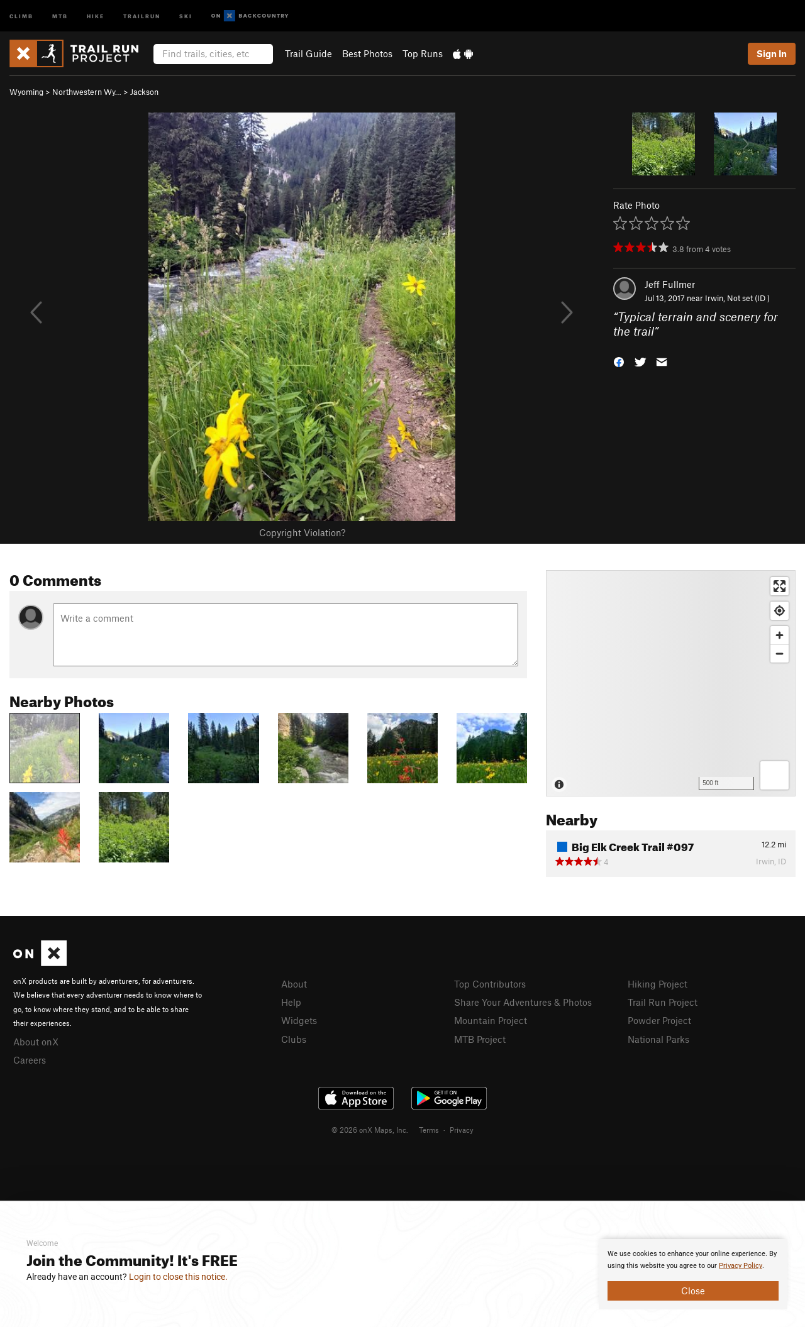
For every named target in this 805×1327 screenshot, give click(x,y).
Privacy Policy (740, 1266)
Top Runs (422, 53)
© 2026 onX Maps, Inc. (369, 1129)
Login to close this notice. (178, 1277)
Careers (29, 1059)
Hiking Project (657, 983)
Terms (429, 1129)
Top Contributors (490, 983)
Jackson (144, 92)
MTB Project (480, 1039)
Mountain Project (490, 1020)
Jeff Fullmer (670, 284)
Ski (185, 15)
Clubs (293, 1039)
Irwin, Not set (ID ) (737, 298)
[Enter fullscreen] (779, 586)
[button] (619, 360)
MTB (60, 15)
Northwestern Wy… (86, 92)
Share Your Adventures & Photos (523, 1002)
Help (291, 1002)
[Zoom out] (779, 653)
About (294, 983)
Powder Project (659, 1020)
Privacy (462, 1129)
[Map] (671, 683)
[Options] (774, 775)
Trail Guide (308, 53)
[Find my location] (779, 611)
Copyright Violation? (302, 532)
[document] (693, 1274)
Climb (21, 15)
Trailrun (141, 15)
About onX (35, 1041)
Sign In (772, 53)
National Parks (658, 1039)
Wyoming (26, 92)
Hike (95, 15)
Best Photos (367, 53)
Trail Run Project (662, 1002)
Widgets (299, 1020)
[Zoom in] (779, 635)
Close (693, 1290)
